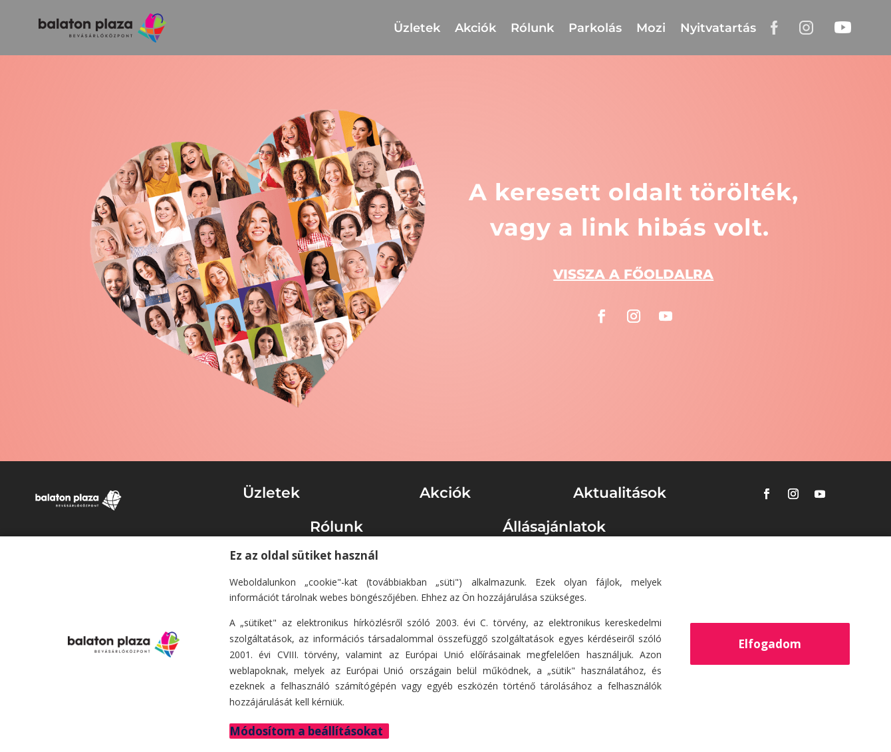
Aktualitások (619, 493)
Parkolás (595, 28)
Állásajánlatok (554, 527)
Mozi (651, 28)
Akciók (475, 28)
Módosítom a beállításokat (306, 731)
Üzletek (417, 28)
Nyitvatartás (718, 28)
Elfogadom (769, 644)
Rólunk (532, 28)
